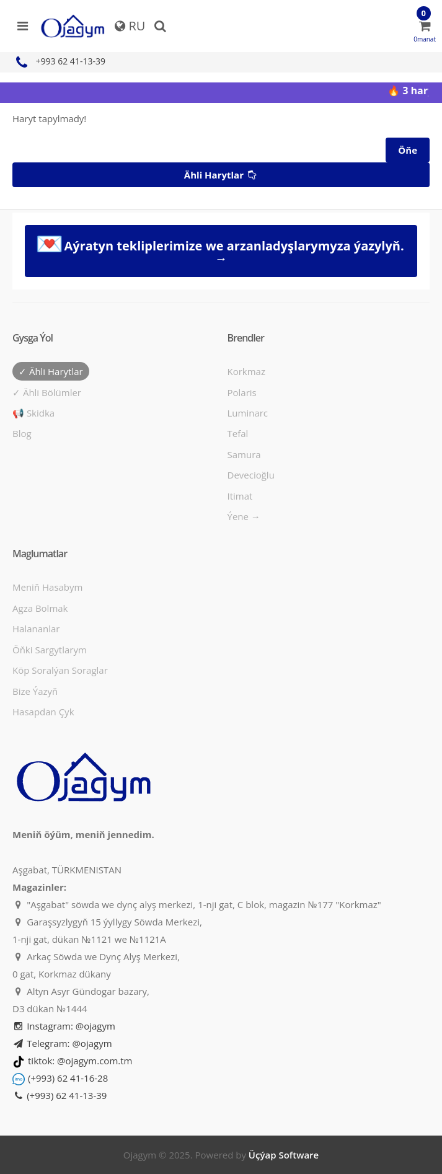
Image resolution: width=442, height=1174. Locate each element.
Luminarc (248, 413)
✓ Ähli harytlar (51, 371)
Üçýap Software (284, 1155)
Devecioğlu (251, 475)
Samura (244, 454)
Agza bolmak (40, 608)
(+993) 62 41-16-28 (68, 1078)
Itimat (240, 496)
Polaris (242, 392)
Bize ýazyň (35, 691)
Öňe (407, 150)
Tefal (238, 433)
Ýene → (244, 516)
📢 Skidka (33, 413)
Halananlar (36, 628)
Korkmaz (246, 371)
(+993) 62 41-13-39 (59, 1095)
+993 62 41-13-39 (58, 61)
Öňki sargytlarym (49, 649)
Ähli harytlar (222, 175)
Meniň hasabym (47, 587)
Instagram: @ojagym (63, 1026)
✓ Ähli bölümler (46, 392)
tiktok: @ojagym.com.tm (80, 1060)
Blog (22, 433)
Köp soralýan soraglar (60, 670)
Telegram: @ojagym (62, 1043)
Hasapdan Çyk (43, 711)
